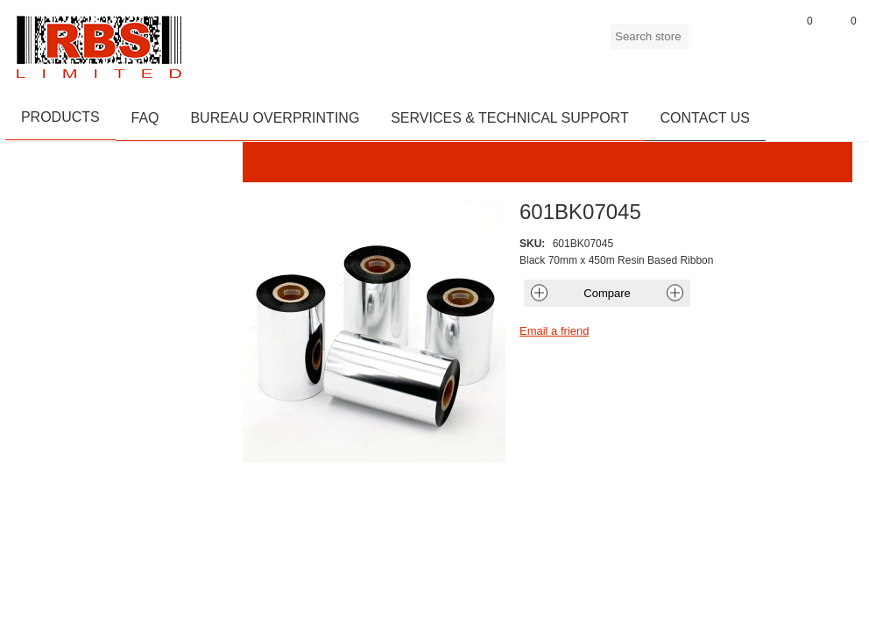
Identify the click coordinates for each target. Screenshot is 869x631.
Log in (754, 42)
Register (710, 42)
